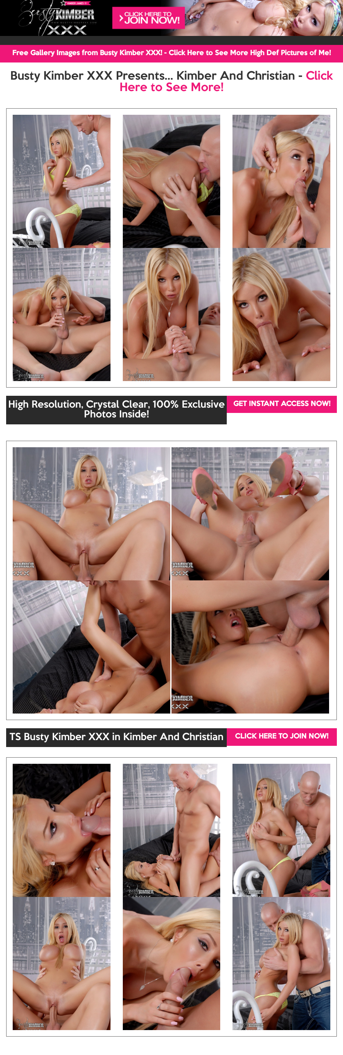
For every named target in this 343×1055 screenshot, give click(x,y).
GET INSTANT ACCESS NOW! (281, 404)
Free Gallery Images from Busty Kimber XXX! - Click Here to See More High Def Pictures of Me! (171, 53)
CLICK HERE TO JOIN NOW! (281, 737)
